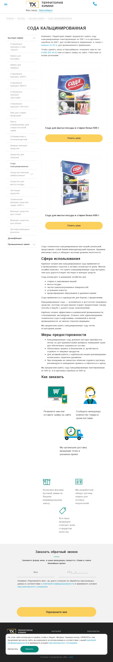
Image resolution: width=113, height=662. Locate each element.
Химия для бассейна (15, 57)
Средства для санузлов (17, 156)
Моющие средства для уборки (19, 222)
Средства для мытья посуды (17, 183)
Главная (10, 18)
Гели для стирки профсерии (18, 114)
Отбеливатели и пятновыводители (18, 138)
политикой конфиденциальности (58, 583)
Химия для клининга (15, 66)
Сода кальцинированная (60, 18)
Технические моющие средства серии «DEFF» (19, 202)
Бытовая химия (36, 18)
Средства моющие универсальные (21, 174)
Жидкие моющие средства (18, 147)
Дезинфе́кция (14, 238)
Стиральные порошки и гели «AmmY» (17, 47)
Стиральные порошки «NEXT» (18, 84)
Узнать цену (74, 138)
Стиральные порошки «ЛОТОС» (19, 105)
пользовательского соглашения (33, 586)
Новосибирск (45, 10)
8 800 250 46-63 (49, 52)
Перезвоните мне (56, 612)
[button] (6, 4)
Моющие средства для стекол (19, 213)
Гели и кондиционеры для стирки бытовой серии (19, 126)
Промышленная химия (21, 244)
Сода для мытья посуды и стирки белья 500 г (72, 128)
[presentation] (56, 598)
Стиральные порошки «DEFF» (18, 75)
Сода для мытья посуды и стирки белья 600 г (72, 215)
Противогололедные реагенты (20, 231)
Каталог (21, 18)
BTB (71, 657)
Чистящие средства (15, 192)
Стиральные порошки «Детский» (16, 94)
